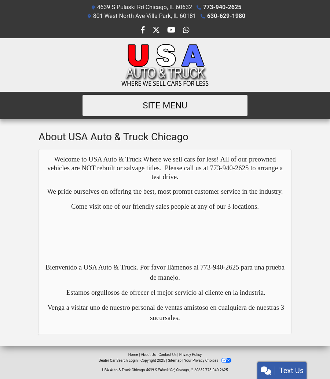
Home (133, 355)
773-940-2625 (222, 7)
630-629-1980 (226, 15)
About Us (148, 355)
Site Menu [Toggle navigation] (165, 105)
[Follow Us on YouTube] (172, 30)
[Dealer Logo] (165, 65)
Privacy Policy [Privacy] (190, 355)
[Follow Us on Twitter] (157, 30)
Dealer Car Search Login (118, 360)
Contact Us (167, 355)
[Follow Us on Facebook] (144, 30)
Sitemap (175, 360)
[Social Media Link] (186, 30)
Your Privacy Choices (207, 360)
